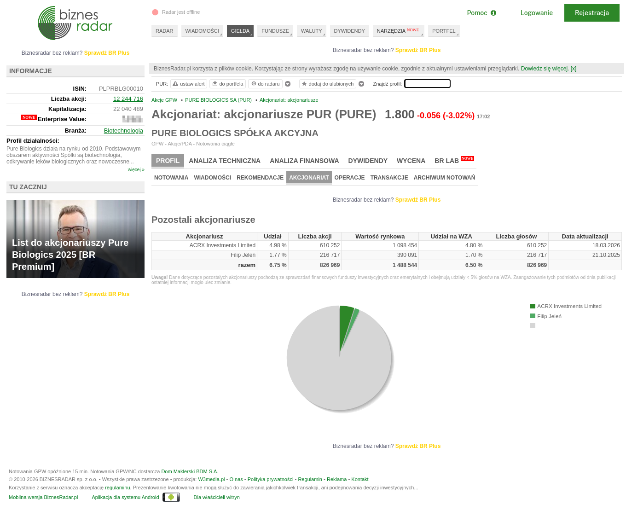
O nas (236, 479)
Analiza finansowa (304, 160)
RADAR (165, 31)
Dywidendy (368, 160)
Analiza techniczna (225, 160)
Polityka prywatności (271, 479)
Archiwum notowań (444, 177)
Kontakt (359, 479)
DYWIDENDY (349, 31)
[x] (574, 68)
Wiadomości (212, 177)
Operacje (350, 177)
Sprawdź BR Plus (418, 50)
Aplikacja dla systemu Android (125, 497)
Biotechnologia (123, 130)
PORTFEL (444, 31)
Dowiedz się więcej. (545, 68)
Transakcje (389, 177)
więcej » (136, 169)
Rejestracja (592, 13)
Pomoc (481, 13)
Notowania (171, 177)
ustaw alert (188, 83)
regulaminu (117, 487)
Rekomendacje (260, 177)
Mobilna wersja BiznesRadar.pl (43, 497)
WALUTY (311, 31)
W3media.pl (211, 479)
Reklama (337, 479)
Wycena (411, 160)
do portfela (227, 83)
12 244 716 (128, 98)
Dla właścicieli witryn (217, 497)
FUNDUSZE (275, 31)
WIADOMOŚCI (202, 31)
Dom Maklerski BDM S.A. (189, 471)
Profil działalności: (32, 140)
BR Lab (454, 160)
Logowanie (537, 13)
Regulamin (310, 479)
